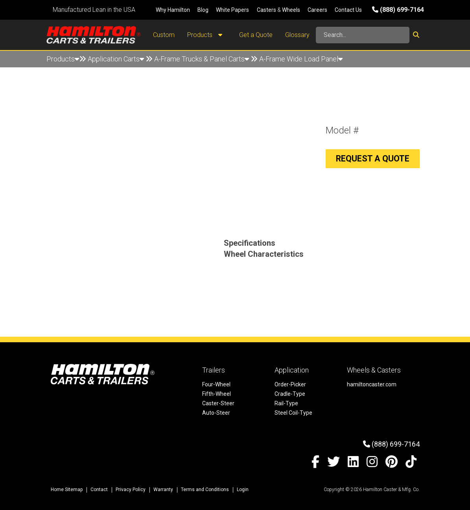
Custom (164, 35)
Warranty (163, 489)
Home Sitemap (67, 489)
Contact (99, 489)
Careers (317, 10)
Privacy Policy (131, 489)
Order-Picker (290, 384)
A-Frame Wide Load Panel (301, 59)
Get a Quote (256, 35)
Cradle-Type (290, 394)
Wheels (291, 10)
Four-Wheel (216, 384)
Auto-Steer (216, 413)
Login (243, 489)
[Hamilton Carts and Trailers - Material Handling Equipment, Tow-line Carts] (93, 35)
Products (207, 35)
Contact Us (348, 10)
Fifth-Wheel (216, 394)
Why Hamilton (173, 10)
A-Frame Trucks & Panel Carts (201, 59)
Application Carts (116, 59)
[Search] (362, 35)
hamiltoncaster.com (371, 384)
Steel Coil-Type (293, 413)
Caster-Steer (218, 403)
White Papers (232, 10)
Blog (202, 10)
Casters (266, 10)
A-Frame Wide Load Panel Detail (106, 75)
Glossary (297, 35)
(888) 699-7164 (398, 9)
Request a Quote (372, 158)
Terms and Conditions (205, 489)
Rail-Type (286, 403)
